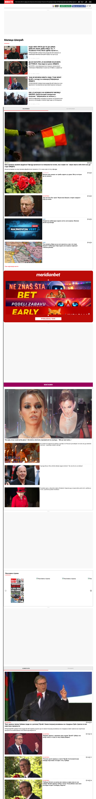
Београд (61, 2)
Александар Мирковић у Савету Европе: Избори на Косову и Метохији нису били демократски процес (18, 715)
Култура (66, 2)
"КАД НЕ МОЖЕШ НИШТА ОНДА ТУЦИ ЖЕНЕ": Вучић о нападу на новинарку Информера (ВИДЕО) (45, 79)
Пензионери (23, 750)
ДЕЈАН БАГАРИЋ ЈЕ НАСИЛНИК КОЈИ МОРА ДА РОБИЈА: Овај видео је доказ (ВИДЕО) (45, 63)
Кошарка (23, 764)
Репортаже (50, 2)
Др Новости (84, 766)
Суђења (37, 750)
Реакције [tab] (85, 444)
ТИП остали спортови (38, 767)
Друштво (27, 2)
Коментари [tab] (71, 444)
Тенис (30, 675)
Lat (87, 6)
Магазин (78, 233)
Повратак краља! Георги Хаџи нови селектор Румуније (63, 723)
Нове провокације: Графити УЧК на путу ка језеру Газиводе (18, 723)
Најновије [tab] (71, 48)
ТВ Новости (53, 766)
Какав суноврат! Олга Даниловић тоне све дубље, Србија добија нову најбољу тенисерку (41, 707)
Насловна (18, 2)
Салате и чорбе (54, 748)
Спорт (54, 2)
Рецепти (53, 743)
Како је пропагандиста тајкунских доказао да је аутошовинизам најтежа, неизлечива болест (18, 699)
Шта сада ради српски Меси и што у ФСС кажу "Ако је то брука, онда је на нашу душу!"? (63, 707)
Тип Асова (38, 770)
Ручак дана (53, 752)
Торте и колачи (54, 746)
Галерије (8, 788)
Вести (22, 2)
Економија (38, 2)
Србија (70, 2)
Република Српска (9, 780)
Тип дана (37, 764)
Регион (82, 748)
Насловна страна (72, 349)
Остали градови (70, 670)
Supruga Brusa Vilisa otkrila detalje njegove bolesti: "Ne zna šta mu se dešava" (83, 272)
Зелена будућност (70, 771)
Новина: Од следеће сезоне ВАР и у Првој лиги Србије (63, 699)
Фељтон (22, 748)
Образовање (24, 752)
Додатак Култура (55, 764)
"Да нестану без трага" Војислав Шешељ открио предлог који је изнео (13, 693)
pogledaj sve (78, 167)
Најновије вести (9, 792)
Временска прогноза (73, 630)
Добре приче (9, 748)
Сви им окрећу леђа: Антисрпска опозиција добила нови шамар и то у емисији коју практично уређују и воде (18, 707)
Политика (80, 88)
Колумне (7, 750)
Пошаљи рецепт (55, 756)
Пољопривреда (69, 748)
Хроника (32, 2)
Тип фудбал (38, 762)
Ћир (90, 6)
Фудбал (67, 67)
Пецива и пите (54, 754)
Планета (44, 2)
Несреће (37, 752)
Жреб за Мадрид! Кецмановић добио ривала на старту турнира (41, 715)
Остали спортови (25, 768)
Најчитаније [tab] (85, 48)
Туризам (83, 775)
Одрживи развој (68, 761)
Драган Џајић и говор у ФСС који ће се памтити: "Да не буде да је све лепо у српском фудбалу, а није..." (63, 715)
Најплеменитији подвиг (10, 765)
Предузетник (69, 750)
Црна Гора (75, 2)
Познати (79, 80)
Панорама (84, 759)
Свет (78, 97)
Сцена (7, 785)
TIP (58, 2)
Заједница (68, 767)
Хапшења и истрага (41, 748)
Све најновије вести (72, 115)
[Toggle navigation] (90, 2)
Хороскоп (68, 597)
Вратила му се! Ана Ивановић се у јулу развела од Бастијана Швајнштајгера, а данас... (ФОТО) (41, 699)
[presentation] (66, 367)
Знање (67, 769)
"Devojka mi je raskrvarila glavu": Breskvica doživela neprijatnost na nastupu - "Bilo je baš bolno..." (77, 256)
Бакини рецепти (55, 750)
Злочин (37, 746)
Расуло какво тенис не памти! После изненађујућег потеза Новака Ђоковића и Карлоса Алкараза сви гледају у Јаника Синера (41, 723)
